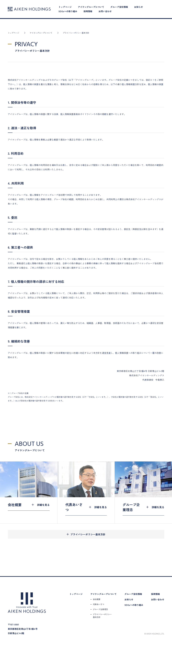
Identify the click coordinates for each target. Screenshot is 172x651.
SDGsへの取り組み (67, 11)
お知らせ (138, 6)
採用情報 (87, 11)
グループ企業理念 (100, 609)
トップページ (65, 6)
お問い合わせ (105, 11)
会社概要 (96, 599)
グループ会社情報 (119, 6)
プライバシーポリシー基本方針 (87, 534)
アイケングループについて (91, 6)
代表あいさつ (98, 604)
